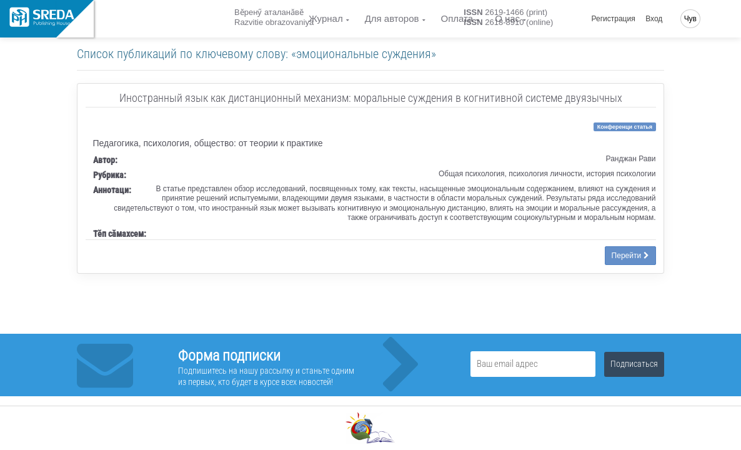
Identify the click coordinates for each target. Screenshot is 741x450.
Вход (653, 18)
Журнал (326, 18)
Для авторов (392, 18)
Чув (690, 18)
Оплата (457, 18)
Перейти (630, 255)
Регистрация (613, 18)
